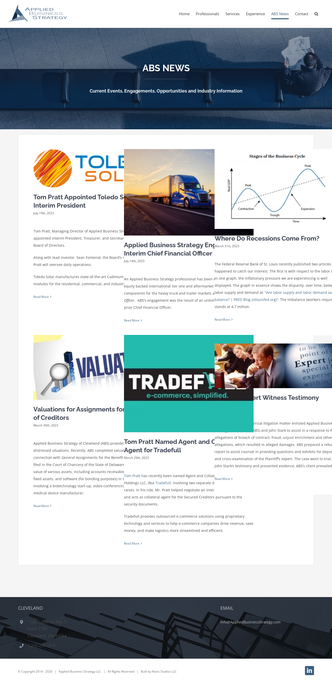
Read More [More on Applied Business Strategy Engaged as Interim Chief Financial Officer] (131, 320)
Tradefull (163, 482)
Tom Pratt (132, 475)
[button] (316, 14)
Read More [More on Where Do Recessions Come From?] (222, 319)
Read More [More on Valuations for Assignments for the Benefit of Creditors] (41, 506)
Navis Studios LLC (164, 669)
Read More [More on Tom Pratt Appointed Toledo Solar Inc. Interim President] (41, 297)
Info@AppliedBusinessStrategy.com (250, 619)
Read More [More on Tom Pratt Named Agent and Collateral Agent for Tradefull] (131, 543)
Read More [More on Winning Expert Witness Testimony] (222, 479)
